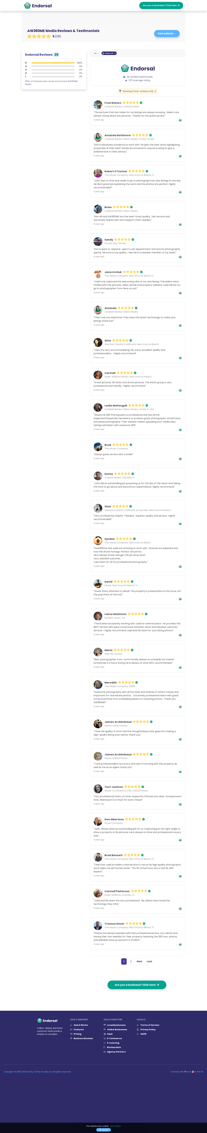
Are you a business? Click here (161, 5)
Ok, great (103, 1129)
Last (149, 961)
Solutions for (112, 1019)
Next (139, 961)
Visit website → (167, 33)
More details (115, 1126)
